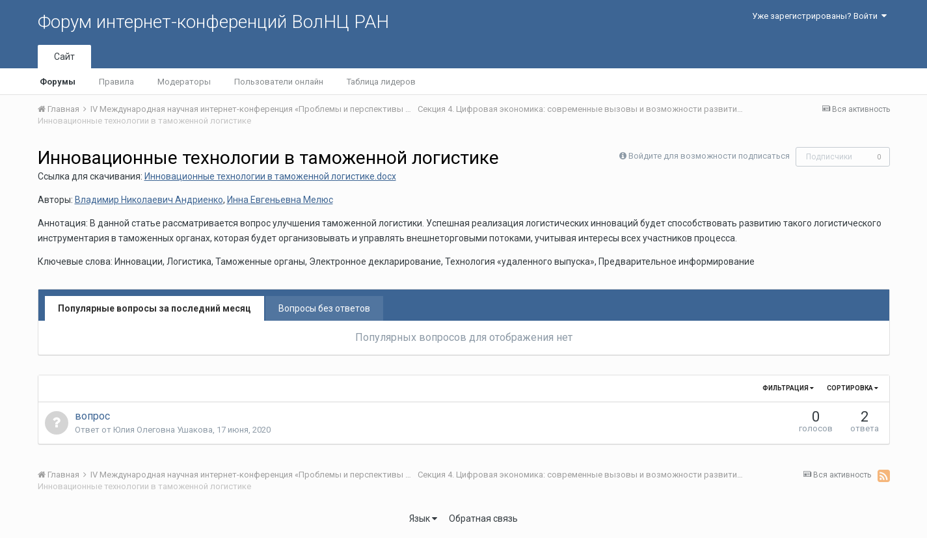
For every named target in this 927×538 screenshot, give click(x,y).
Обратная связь (483, 518)
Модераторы (184, 82)
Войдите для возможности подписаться (709, 156)
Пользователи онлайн (278, 82)
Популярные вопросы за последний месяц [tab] (154, 308)
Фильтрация (788, 388)
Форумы (57, 82)
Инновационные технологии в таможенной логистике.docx (270, 176)
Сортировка (852, 388)
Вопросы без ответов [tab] (324, 308)
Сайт (64, 56)
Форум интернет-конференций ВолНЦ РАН (213, 22)
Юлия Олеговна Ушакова (163, 430)
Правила (116, 82)
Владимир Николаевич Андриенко (149, 200)
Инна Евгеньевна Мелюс (280, 200)
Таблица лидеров (381, 82)
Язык (423, 518)
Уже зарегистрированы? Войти (819, 16)
